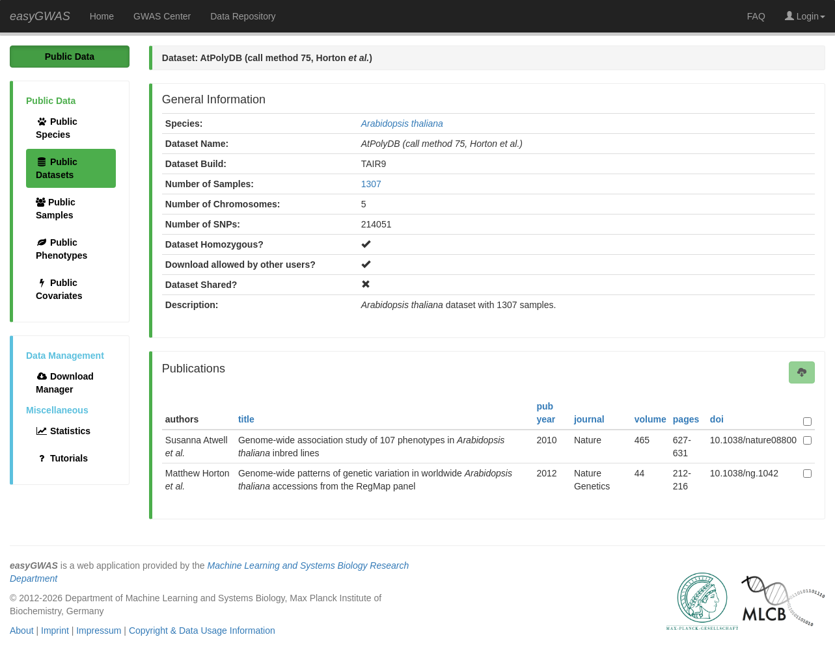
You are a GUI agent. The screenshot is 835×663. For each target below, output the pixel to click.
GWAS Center (162, 16)
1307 (371, 184)
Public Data (69, 56)
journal (589, 419)
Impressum (98, 630)
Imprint (55, 630)
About (22, 630)
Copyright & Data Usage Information (202, 630)
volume (650, 419)
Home (102, 16)
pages (686, 419)
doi (717, 419)
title (246, 419)
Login (805, 16)
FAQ (756, 16)
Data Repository (242, 16)
